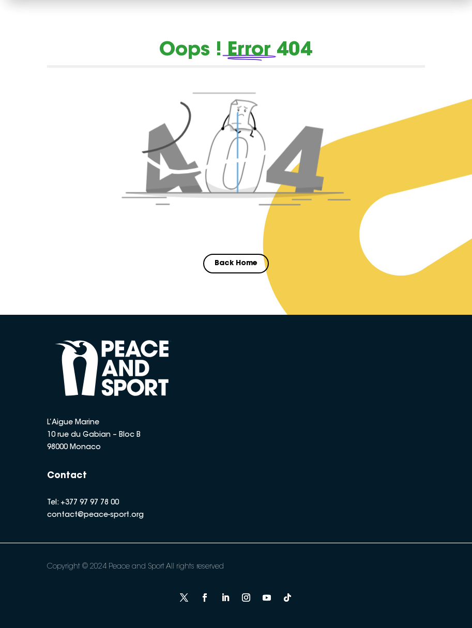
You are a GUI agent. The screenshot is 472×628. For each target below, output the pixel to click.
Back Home (236, 263)
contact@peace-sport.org (95, 515)
